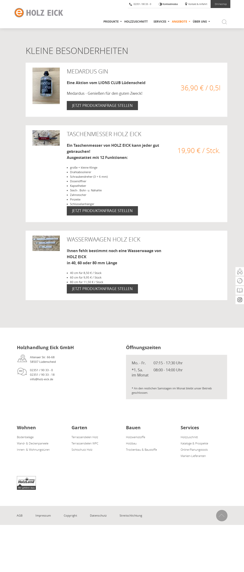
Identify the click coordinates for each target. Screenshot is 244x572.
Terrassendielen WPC (85, 443)
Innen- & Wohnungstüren (33, 449)
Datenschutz (98, 515)
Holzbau (131, 443)
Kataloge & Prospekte (194, 443)
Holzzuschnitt (136, 22)
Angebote (179, 22)
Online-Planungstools (194, 449)
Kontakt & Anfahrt (196, 4)
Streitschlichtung (131, 515)
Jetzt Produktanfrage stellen (102, 105)
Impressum (43, 515)
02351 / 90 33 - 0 (140, 4)
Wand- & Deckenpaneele (32, 443)
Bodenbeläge (25, 437)
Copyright (70, 515)
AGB (20, 515)
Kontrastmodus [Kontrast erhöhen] (170, 4)
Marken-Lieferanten (193, 456)
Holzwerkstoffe (135, 437)
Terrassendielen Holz (85, 437)
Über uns (200, 22)
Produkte (111, 22)
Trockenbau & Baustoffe (141, 449)
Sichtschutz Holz (82, 449)
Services (159, 22)
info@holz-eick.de (41, 379)
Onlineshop (221, 4)
